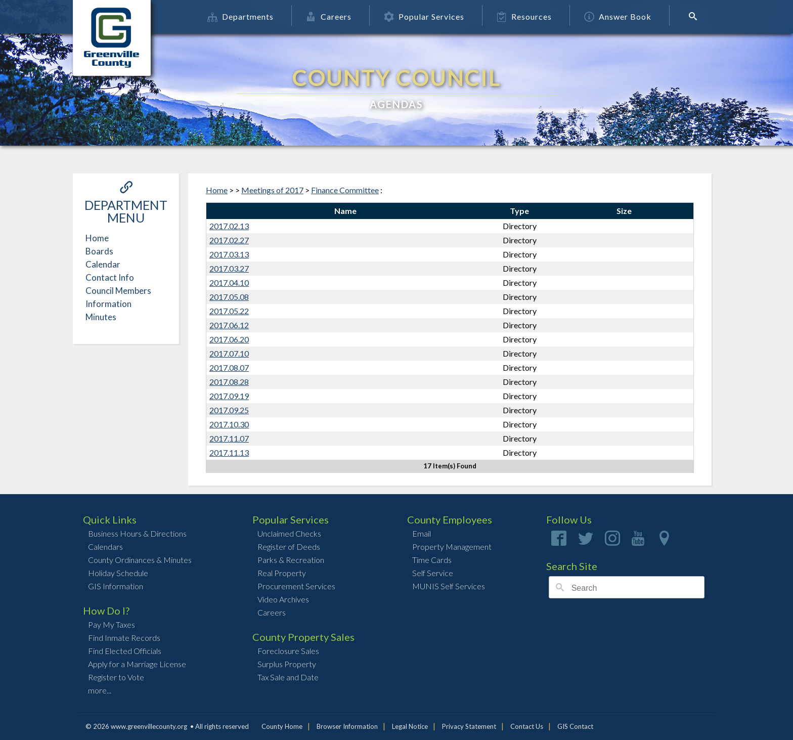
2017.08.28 (229, 381)
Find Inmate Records (124, 637)
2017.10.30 (229, 424)
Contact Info (109, 277)
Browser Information (347, 726)
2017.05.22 (229, 311)
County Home (281, 726)
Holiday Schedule (118, 573)
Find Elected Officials (124, 651)
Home (97, 238)
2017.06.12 (229, 325)
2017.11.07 (229, 438)
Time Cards (432, 559)
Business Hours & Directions (137, 533)
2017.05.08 (229, 296)
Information (108, 303)
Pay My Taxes (111, 624)
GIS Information (115, 586)
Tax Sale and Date (288, 677)
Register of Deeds (288, 546)
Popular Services (424, 16)
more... (99, 690)
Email (421, 533)
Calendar (102, 264)
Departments (240, 16)
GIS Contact (575, 726)
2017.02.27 (229, 240)
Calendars (105, 546)
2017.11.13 (229, 452)
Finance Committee (345, 190)
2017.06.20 (229, 339)
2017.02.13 (229, 226)
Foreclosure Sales (288, 651)
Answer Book (617, 16)
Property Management (452, 546)
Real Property (281, 573)
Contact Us (526, 726)
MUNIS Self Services (448, 586)
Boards (99, 251)
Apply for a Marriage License (137, 664)
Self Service (432, 573)
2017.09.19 (229, 396)
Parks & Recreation (290, 559)
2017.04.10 (229, 282)
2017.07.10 (229, 353)
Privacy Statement (469, 726)
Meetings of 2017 (272, 190)
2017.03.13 (229, 254)
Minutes (100, 317)
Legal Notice (410, 726)
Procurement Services (296, 586)
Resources (524, 16)
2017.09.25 (229, 410)
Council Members (118, 290)
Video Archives (283, 599)
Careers (328, 16)
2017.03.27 (229, 268)
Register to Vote (116, 677)
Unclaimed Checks (289, 533)
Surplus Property (286, 664)
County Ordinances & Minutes (140, 559)
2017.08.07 (229, 367)
